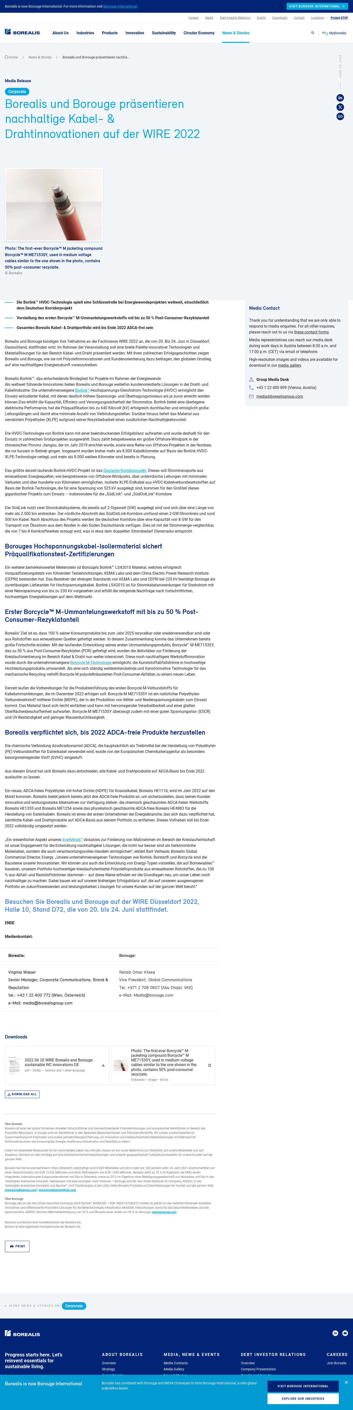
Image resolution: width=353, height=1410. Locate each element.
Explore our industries (303, 1398)
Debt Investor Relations (273, 1354)
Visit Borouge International (303, 1386)
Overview (109, 1363)
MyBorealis (334, 33)
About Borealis (122, 1354)
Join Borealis (336, 1363)
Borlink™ (82, 390)
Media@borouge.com (153, 995)
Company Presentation (258, 1369)
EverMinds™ (73, 839)
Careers (337, 1354)
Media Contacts (176, 1363)
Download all (22, 1094)
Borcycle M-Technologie (91, 662)
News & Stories (40, 57)
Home (11, 57)
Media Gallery (174, 1369)
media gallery (289, 365)
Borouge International (120, 6)
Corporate (17, 91)
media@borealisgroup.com (48, 1003)
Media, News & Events (192, 1354)
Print (17, 1246)
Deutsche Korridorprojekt (124, 470)
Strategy (108, 1369)
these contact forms (311, 332)
